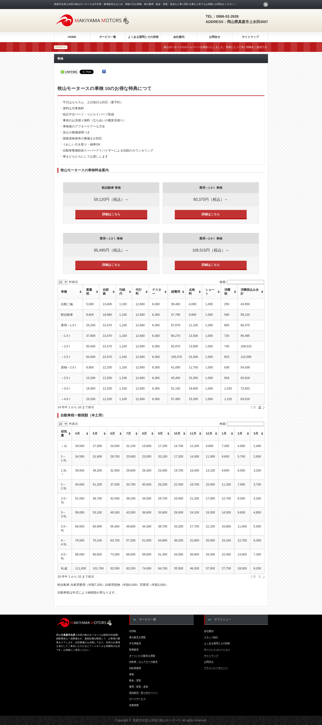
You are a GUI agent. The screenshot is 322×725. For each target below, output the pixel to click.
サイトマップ (250, 37)
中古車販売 (135, 643)
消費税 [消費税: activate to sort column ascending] (227, 291)
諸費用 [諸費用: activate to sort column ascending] (175, 291)
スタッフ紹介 (211, 637)
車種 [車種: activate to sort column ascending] (64, 291)
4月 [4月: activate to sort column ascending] (77, 433)
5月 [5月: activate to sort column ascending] (95, 433)
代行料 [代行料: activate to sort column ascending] (139, 291)
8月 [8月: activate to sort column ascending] (144, 433)
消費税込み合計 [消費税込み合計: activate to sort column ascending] (250, 291)
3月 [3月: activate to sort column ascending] (256, 433)
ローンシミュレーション (217, 649)
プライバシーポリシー (216, 668)
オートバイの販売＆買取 (142, 655)
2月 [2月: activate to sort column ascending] (240, 433)
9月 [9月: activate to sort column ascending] (160, 433)
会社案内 (178, 37)
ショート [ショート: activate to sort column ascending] (209, 291)
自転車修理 (135, 668)
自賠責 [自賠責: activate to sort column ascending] (106, 291)
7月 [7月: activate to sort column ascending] (128, 433)
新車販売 (134, 649)
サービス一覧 (107, 37)
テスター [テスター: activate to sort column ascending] (156, 291)
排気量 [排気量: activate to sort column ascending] (64, 433)
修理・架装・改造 (138, 686)
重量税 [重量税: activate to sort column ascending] (89, 291)
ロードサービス (137, 698)
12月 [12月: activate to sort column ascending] (209, 433)
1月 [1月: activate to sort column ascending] (224, 433)
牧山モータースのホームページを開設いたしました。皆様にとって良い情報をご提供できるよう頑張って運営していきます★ (246, 47)
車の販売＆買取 (137, 637)
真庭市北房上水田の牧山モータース (157, 720)
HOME (72, 37)
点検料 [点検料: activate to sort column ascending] (192, 291)
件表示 (68, 282)
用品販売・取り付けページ (143, 692)
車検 (131, 674)
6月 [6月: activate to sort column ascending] (112, 433)
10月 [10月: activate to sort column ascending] (177, 433)
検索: (242, 282)
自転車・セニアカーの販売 (143, 661)
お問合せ (214, 37)
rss (265, 4)
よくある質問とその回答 (143, 37)
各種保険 (134, 705)
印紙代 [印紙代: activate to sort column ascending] (122, 291)
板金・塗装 (135, 680)
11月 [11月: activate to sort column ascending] (193, 433)
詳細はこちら (111, 214)
